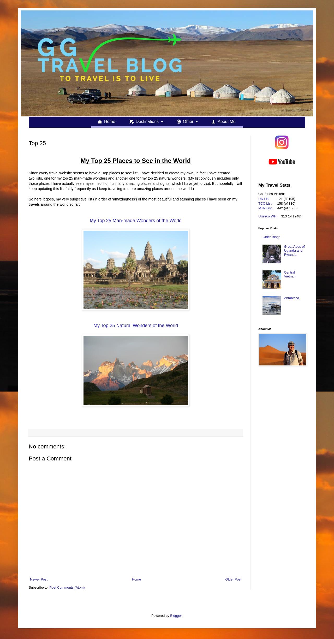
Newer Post (38, 579)
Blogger (176, 616)
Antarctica (291, 298)
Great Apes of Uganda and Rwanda (294, 251)
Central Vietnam (290, 274)
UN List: (264, 199)
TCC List (265, 203)
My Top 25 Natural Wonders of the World (135, 325)
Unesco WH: (267, 216)
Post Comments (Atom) (67, 587)
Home (136, 579)
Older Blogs (271, 237)
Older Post (233, 579)
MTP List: (265, 208)
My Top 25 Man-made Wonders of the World (136, 220)
